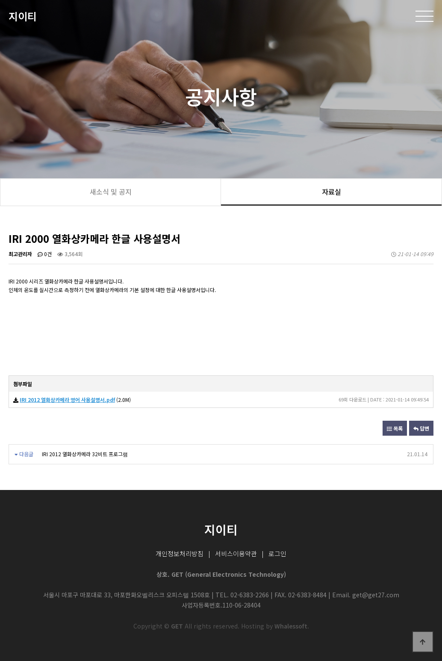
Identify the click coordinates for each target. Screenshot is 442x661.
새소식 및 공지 (111, 191)
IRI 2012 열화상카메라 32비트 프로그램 (85, 453)
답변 (421, 428)
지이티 (23, 16)
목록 (395, 428)
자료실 (331, 191)
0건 (45, 253)
